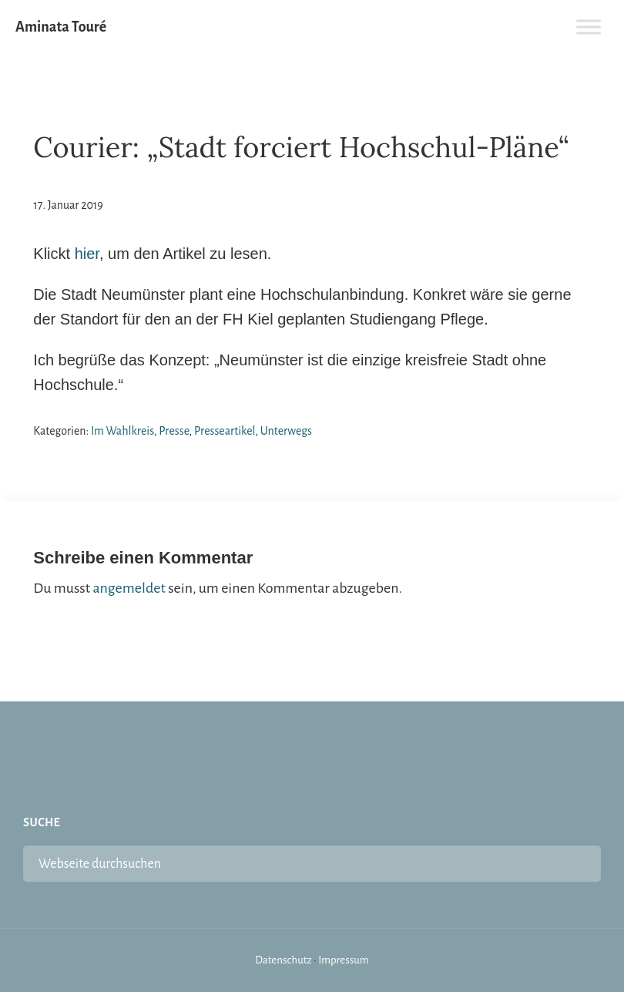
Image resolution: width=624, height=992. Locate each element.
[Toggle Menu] (588, 26)
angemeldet (128, 588)
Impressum (343, 960)
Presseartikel (225, 431)
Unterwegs (286, 431)
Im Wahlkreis (122, 431)
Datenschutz (283, 960)
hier (87, 253)
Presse (174, 431)
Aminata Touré (60, 27)
